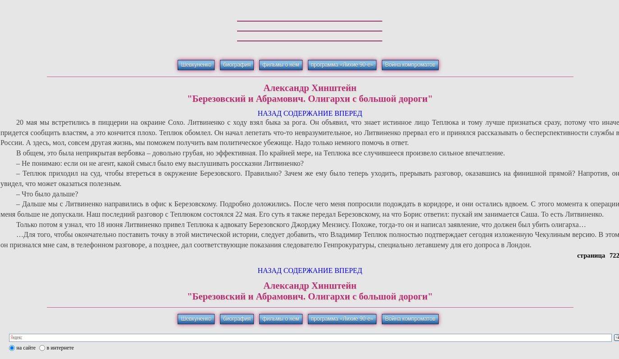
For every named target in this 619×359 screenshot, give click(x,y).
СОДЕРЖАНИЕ (308, 113)
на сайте (26, 348)
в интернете (60, 348)
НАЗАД (269, 113)
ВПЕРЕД (348, 113)
